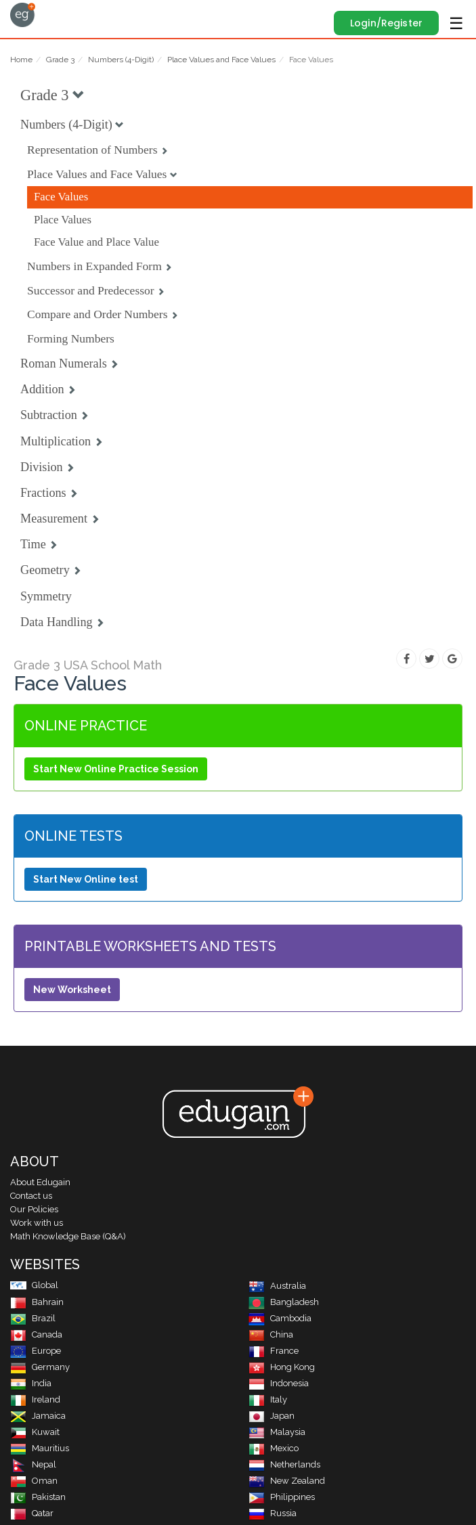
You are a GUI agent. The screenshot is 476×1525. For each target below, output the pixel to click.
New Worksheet (72, 989)
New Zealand (286, 1481)
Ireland (35, 1399)
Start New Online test (85, 879)
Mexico (273, 1448)
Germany (40, 1367)
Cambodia (279, 1318)
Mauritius (39, 1448)
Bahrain (37, 1302)
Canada (36, 1334)
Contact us (31, 1196)
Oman (34, 1481)
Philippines (281, 1497)
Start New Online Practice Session (115, 769)
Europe (35, 1351)
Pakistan (38, 1497)
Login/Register (386, 23)
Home (21, 59)
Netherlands (284, 1464)
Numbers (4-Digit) (121, 59)
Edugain (22, 15)
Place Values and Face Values (221, 59)
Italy (267, 1399)
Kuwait (35, 1432)
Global (34, 1285)
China (270, 1334)
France (273, 1351)
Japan (271, 1416)
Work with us (36, 1223)
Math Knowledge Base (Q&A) (68, 1236)
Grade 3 (60, 59)
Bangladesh (283, 1302)
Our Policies (34, 1209)
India (30, 1383)
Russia (272, 1513)
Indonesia (278, 1383)
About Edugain (40, 1182)
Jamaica (38, 1416)
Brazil (33, 1318)
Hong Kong (281, 1367)
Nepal (33, 1464)
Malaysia (276, 1432)
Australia (277, 1286)
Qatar (31, 1513)
